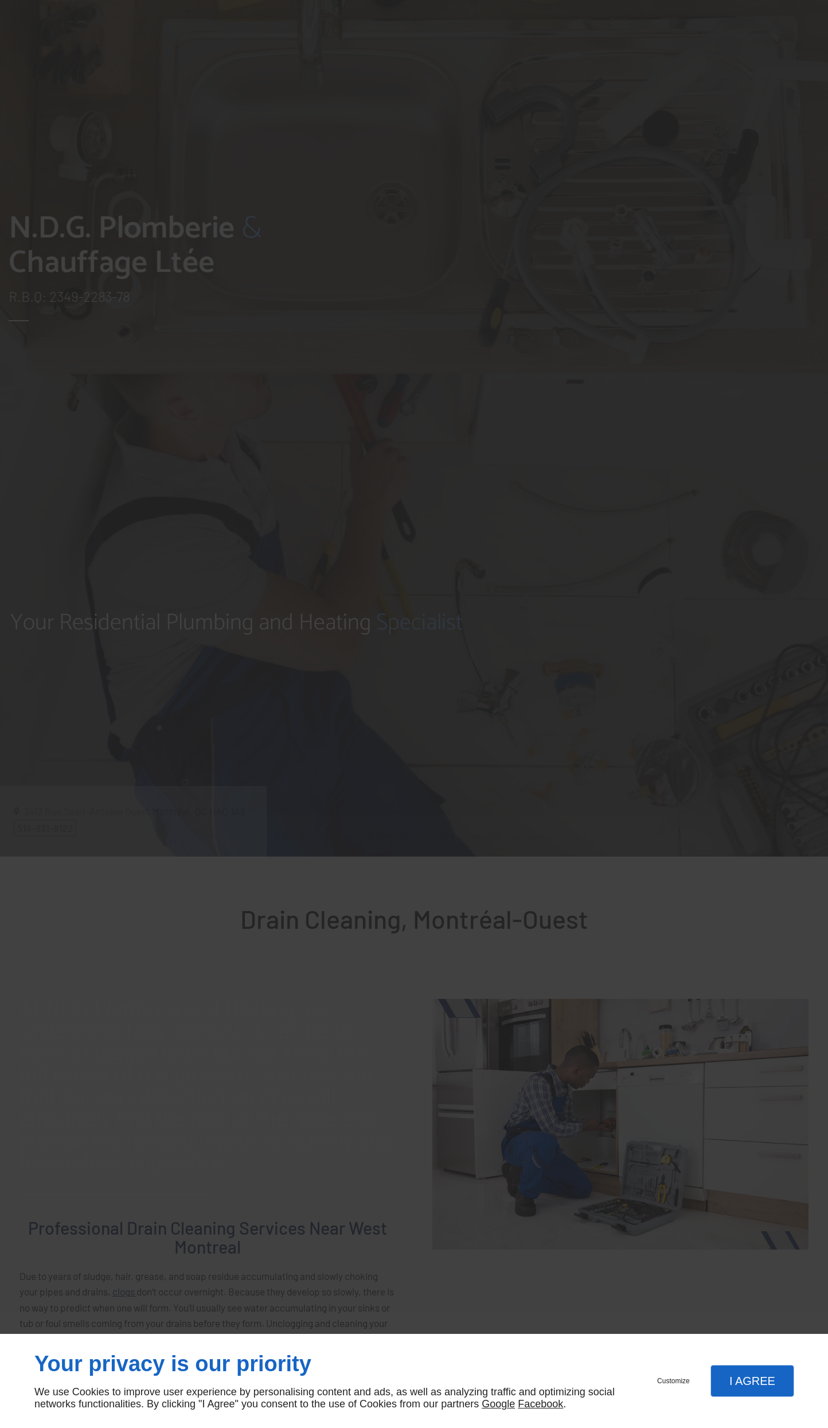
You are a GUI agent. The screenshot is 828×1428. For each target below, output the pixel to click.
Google (498, 1404)
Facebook (540, 1404)
